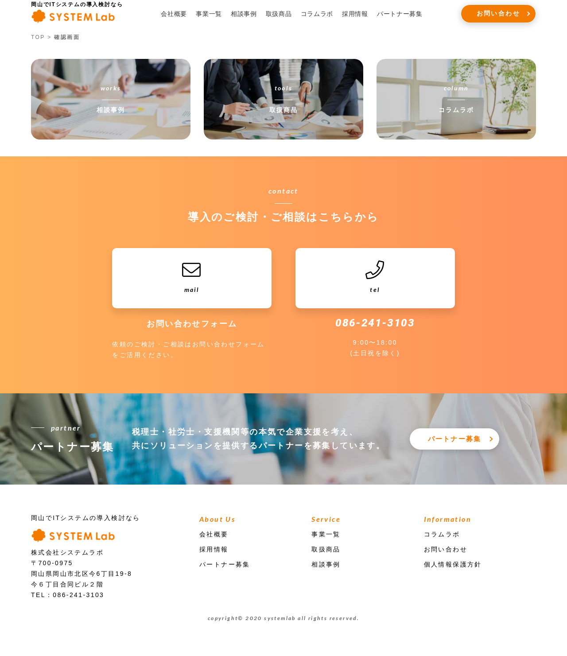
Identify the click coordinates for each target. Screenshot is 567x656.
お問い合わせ (498, 13)
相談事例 (244, 13)
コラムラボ (317, 13)
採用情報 (355, 13)
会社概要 (174, 13)
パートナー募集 (400, 13)
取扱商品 (279, 13)
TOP (38, 37)
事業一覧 (209, 13)
